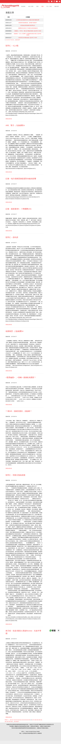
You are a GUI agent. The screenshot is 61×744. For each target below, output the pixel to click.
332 (5, 724)
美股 (37, 6)
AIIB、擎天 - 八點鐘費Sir (15, 128)
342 (15, 724)
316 (11, 723)
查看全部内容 (9, 122)
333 (7, 724)
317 (13, 723)
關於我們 (57, 6)
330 (39, 723)
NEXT (18, 43)
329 (37, 723)
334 (10, 724)
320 (19, 723)
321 (21, 723)
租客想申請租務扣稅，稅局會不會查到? (27, 23)
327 (33, 723)
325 (29, 723)
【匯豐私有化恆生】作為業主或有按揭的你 (27, 29)
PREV (6, 723)
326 (31, 723)
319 (17, 723)
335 (12, 724)
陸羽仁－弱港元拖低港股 (15, 478)
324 (27, 723)
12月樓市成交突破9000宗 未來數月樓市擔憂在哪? (28, 20)
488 (16, 43)
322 (23, 723)
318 (15, 723)
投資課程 (23, 6)
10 (13, 43)
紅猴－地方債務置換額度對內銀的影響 (21, 182)
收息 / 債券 (30, 6)
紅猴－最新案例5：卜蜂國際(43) (18, 212)
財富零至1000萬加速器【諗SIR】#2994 (27, 40)
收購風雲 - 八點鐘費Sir (15, 334)
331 (41, 723)
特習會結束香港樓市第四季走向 (27, 26)
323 (25, 723)
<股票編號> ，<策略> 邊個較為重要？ (21, 380)
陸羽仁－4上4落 (12, 49)
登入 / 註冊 (49, 6)
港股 (42, 6)
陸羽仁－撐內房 (12, 240)
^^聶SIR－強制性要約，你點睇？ (19, 414)
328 (35, 723)
